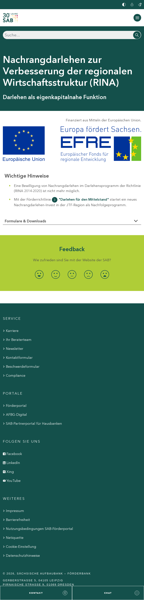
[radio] (39, 274)
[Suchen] (72, 35)
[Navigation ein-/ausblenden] (137, 18)
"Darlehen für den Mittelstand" (84, 199)
